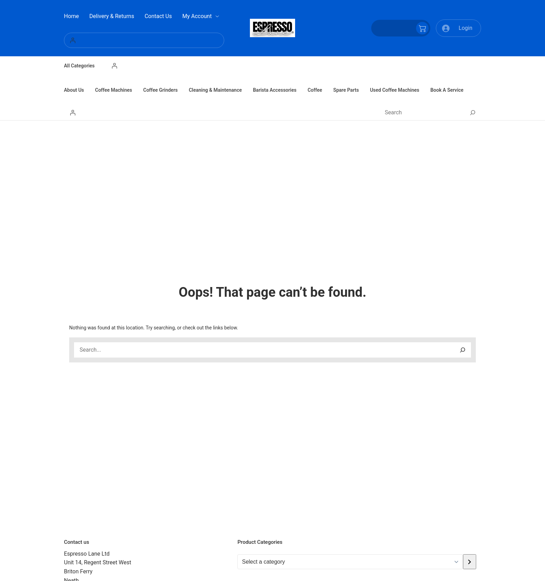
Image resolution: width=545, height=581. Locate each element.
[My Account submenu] (217, 16)
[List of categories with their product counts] (350, 562)
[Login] (144, 40)
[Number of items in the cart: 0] (400, 28)
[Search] (472, 112)
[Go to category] (469, 562)
